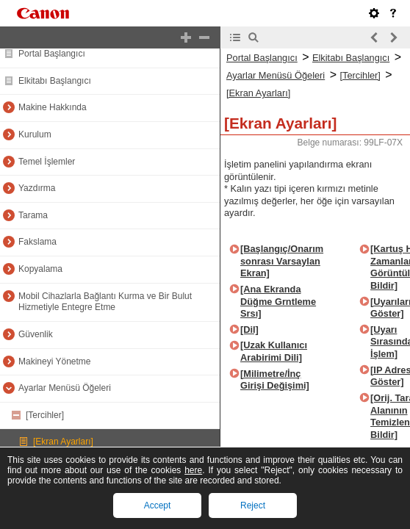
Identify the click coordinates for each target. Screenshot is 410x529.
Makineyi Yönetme (54, 361)
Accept (157, 505)
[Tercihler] (45, 415)
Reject (252, 505)
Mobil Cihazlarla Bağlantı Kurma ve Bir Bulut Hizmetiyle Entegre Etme (105, 302)
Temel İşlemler (46, 161)
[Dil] (249, 329)
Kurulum (34, 134)
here (193, 470)
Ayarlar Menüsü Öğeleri (64, 388)
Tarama (33, 215)
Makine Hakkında (52, 107)
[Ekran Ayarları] (63, 441)
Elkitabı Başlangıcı (54, 81)
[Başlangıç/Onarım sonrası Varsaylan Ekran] (281, 260)
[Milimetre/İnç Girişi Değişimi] (274, 380)
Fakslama (37, 242)
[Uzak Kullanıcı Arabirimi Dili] (273, 351)
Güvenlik (35, 334)
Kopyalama (40, 269)
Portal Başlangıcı (51, 53)
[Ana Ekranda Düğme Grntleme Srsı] (278, 301)
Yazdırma (36, 188)
